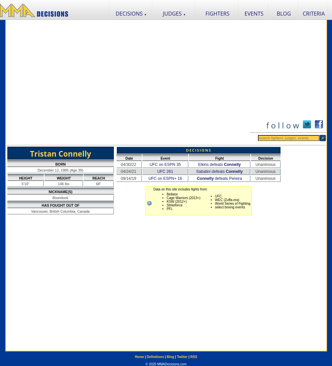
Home (139, 357)
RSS (193, 357)
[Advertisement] (67, 82)
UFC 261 (165, 171)
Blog (170, 357)
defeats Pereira (219, 178)
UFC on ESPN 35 (165, 164)
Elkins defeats (219, 164)
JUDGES (174, 13)
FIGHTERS (218, 13)
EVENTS (254, 13)
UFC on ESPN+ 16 (165, 178)
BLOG (284, 13)
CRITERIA (314, 13)
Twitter (182, 357)
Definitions (155, 357)
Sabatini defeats (219, 171)
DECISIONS (131, 13)
